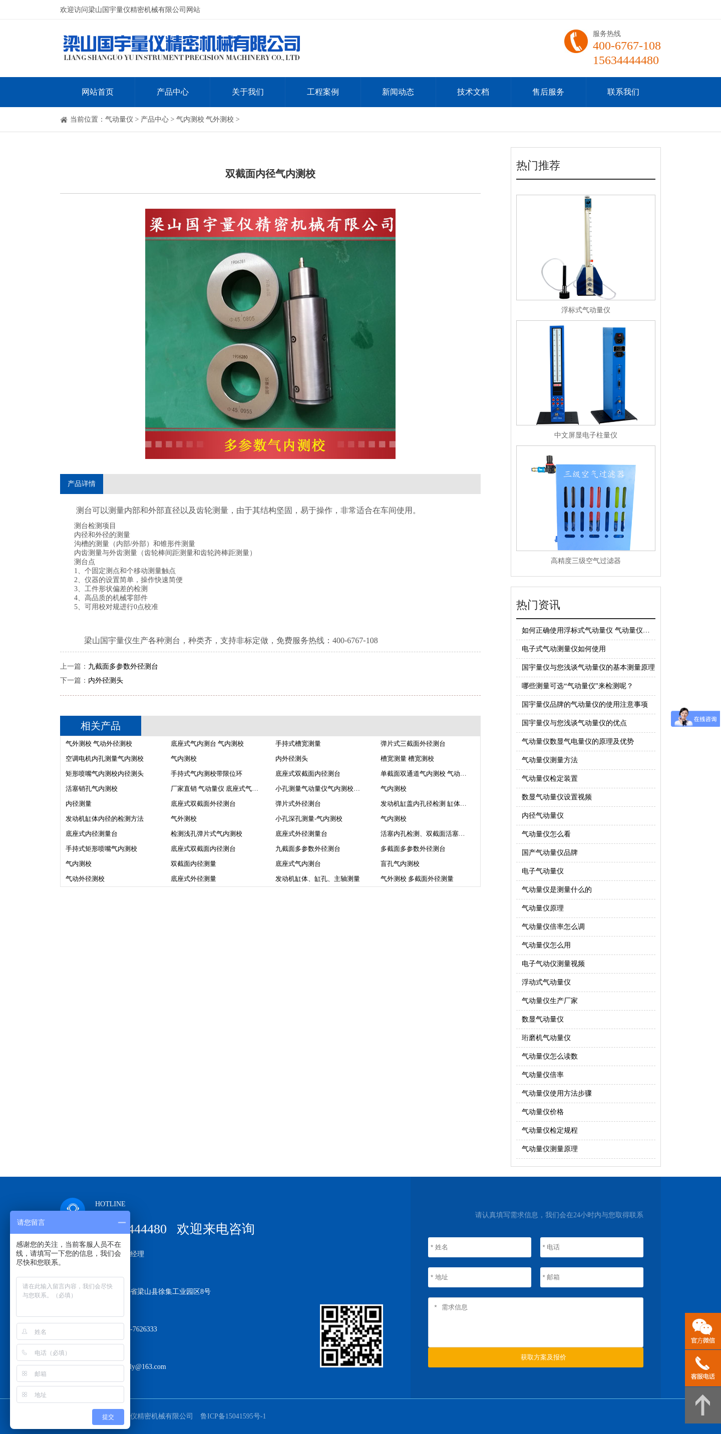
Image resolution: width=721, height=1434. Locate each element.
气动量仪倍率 (543, 1075)
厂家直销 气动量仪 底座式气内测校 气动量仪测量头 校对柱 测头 (262, 788)
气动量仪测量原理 (550, 1149)
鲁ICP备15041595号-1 (233, 1416)
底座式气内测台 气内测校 (207, 743)
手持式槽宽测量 (298, 743)
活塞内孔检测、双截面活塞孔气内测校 (436, 833)
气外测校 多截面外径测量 (417, 878)
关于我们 (248, 92)
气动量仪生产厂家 (550, 1001)
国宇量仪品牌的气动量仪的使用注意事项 (585, 704)
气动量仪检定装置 (550, 778)
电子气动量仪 (543, 871)
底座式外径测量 (193, 878)
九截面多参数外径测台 (123, 666)
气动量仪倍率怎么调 (553, 926)
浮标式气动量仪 (585, 310)
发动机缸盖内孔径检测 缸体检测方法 (433, 803)
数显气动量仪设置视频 (557, 797)
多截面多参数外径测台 (413, 848)
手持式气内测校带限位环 (206, 773)
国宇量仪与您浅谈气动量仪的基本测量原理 (588, 667)
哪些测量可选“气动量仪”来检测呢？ (577, 686)
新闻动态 (398, 92)
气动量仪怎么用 (546, 945)
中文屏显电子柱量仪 (585, 435)
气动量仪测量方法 (550, 760)
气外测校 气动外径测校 (99, 743)
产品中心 (173, 92)
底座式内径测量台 (92, 833)
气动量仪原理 (543, 908)
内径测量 (79, 803)
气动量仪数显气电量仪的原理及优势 (578, 741)
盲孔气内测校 (400, 863)
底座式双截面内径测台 (307, 773)
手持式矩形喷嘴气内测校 (101, 848)
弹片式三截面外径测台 (413, 743)
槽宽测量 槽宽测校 (407, 758)
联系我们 (623, 92)
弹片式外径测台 (298, 803)
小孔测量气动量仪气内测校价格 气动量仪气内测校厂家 (354, 788)
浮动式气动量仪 (546, 982)
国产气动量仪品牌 (550, 852)
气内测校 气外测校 (205, 119)
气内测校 (184, 758)
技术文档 (473, 92)
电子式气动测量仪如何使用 (564, 649)
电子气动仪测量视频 (553, 964)
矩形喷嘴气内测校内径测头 (105, 773)
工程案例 (323, 92)
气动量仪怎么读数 (550, 1056)
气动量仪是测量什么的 (557, 889)
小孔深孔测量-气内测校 (308, 818)
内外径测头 (105, 680)
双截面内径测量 (193, 863)
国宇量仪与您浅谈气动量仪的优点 (574, 723)
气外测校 (184, 818)
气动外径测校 (85, 878)
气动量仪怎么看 (546, 834)
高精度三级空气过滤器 (586, 561)
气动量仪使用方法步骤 (557, 1093)
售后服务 (548, 92)
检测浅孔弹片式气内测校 (206, 833)
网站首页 (98, 92)
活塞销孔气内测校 (92, 788)
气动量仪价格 (543, 1112)
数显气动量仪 (543, 1019)
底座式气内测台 (298, 863)
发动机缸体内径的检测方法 (105, 818)
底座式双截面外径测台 (203, 803)
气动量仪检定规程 (550, 1130)
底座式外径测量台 (301, 833)
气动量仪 (119, 119)
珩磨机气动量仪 (546, 1038)
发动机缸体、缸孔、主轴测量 (317, 878)
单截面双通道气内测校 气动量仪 (427, 773)
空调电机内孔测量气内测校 (105, 758)
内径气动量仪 (543, 815)
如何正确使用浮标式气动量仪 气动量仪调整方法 (596, 630)
